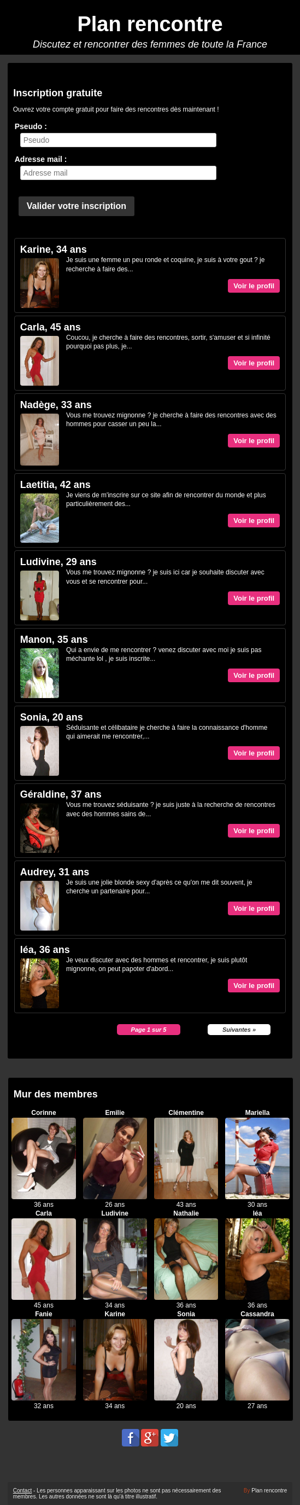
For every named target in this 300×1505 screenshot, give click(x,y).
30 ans (257, 1204)
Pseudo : (31, 126)
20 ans (186, 1406)
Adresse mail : (41, 159)
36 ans (44, 1204)
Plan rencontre (149, 24)
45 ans (44, 1305)
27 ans (257, 1406)
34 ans (115, 1305)
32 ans (44, 1406)
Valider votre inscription (76, 206)
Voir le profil (253, 286)
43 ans (186, 1204)
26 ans (115, 1204)
